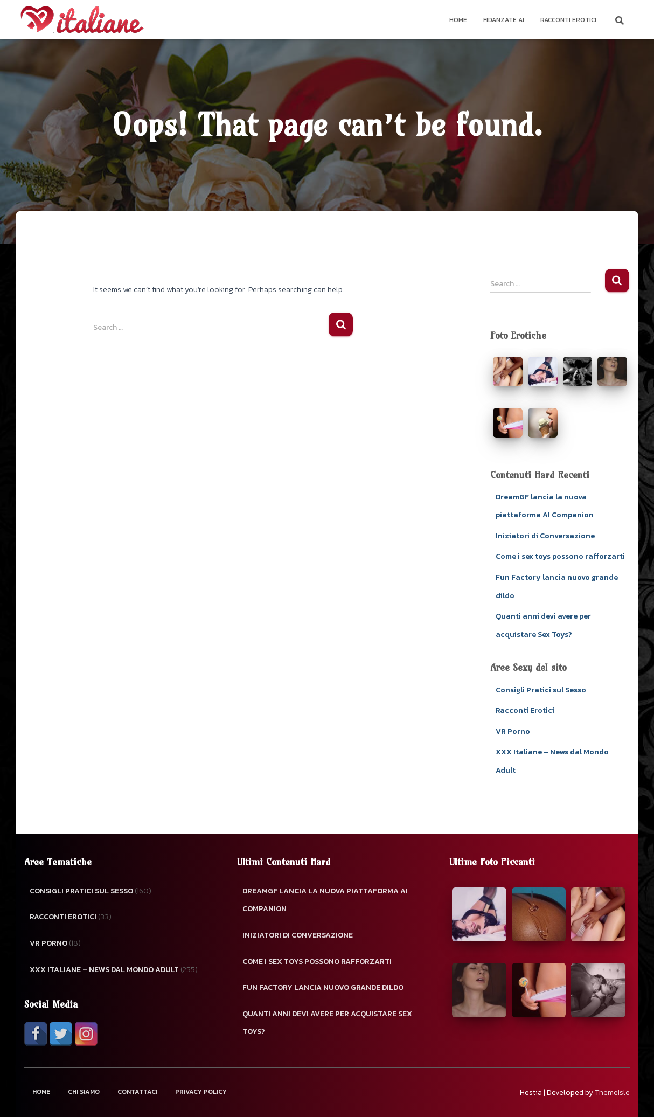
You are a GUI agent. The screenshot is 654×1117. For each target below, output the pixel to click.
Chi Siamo (84, 1092)
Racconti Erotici (568, 20)
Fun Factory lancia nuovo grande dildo (322, 987)
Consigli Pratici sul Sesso (541, 690)
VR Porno (513, 731)
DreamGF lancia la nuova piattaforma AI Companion (325, 900)
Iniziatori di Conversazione (545, 536)
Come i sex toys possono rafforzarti (560, 556)
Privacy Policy (201, 1092)
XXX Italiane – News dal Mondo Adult (104, 969)
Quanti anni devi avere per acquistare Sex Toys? (327, 1023)
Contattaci (137, 1092)
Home (458, 20)
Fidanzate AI (503, 20)
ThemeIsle (612, 1092)
